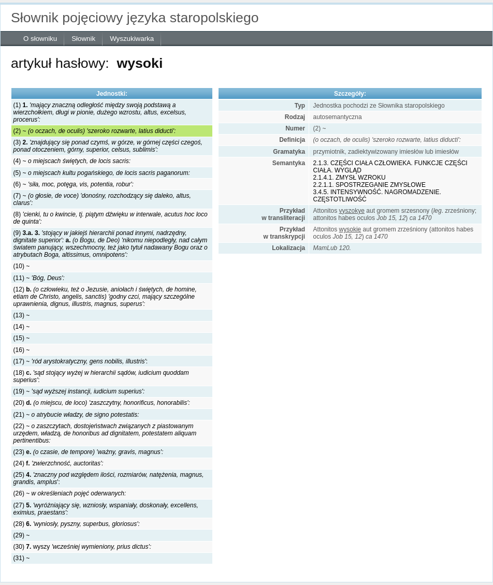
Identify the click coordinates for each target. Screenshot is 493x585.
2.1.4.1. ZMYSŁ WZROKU (349, 177)
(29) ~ (21, 535)
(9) (110, 243)
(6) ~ (73, 184)
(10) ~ (21, 266)
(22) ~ (105, 433)
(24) (58, 463)
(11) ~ (39, 278)
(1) (99, 112)
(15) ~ (21, 338)
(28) (76, 524)
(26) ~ (69, 493)
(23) (88, 452)
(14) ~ (21, 326)
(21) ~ (76, 414)
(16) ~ (21, 350)
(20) (101, 402)
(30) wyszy (82, 546)
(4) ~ (71, 161)
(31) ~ (21, 558)
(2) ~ (94, 131)
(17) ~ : (80, 361)
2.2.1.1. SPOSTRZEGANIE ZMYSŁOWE (369, 184)
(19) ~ (79, 391)
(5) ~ (101, 173)
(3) (107, 146)
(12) (105, 297)
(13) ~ (21, 315)
